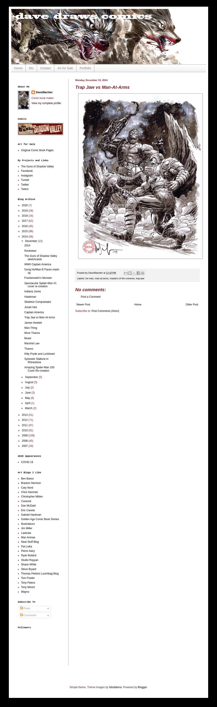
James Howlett (33, 322)
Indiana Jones (32, 291)
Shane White (28, 564)
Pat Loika (26, 546)
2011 (25, 425)
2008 (25, 440)
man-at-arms (101, 278)
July (28, 387)
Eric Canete (28, 510)
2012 (25, 420)
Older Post (192, 304)
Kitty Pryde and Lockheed (39, 353)
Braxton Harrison (31, 483)
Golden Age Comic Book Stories (40, 519)
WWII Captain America (37, 264)
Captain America (34, 312)
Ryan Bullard (28, 555)
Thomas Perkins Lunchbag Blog (40, 573)
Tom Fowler (28, 578)
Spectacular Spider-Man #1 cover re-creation (40, 285)
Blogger (142, 687)
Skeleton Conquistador (37, 301)
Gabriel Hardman (31, 514)
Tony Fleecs (28, 582)
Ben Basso (27, 478)
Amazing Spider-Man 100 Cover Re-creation (39, 369)
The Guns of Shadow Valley (37, 166)
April (28, 403)
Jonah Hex (30, 307)
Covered (26, 501)
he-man (89, 278)
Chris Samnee (29, 492)
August (29, 382)
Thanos (28, 348)
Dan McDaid (28, 505)
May (28, 398)
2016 (25, 226)
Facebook (27, 170)
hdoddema (115, 687)
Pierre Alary (28, 551)
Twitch (25, 189)
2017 (25, 220)
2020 (25, 205)
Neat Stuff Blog (30, 541)
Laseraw (26, 533)
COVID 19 (27, 462)
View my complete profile (46, 103)
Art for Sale (65, 68)
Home (18, 68)
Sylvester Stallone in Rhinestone (36, 360)
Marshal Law (31, 343)
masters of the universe (122, 278)
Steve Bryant (28, 569)
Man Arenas (28, 537)
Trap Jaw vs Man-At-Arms (39, 317)
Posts (25, 608)
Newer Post (83, 304)
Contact (45, 68)
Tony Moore (28, 587)
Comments (28, 615)
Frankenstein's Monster (38, 277)
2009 (25, 435)
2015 (25, 231)
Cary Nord (27, 487)
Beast (27, 338)
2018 (25, 215)
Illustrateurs (28, 523)
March (29, 408)
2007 (25, 446)
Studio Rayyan (29, 560)
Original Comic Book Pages (37, 150)
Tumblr (25, 180)
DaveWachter (44, 92)
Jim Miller (26, 528)
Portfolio (85, 68)
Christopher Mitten (32, 496)
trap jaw (140, 278)
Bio (31, 68)
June (28, 392)
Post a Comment (91, 296)
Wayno (25, 591)
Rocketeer (30, 250)
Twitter (25, 184)
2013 (25, 414)
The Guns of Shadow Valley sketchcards (40, 257)
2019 (25, 210)
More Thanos (32, 333)
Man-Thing (30, 327)
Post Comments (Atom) (105, 311)
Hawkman (30, 296)
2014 (25, 236)
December (31, 241)
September (32, 377)
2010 (25, 430)
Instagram (27, 175)
